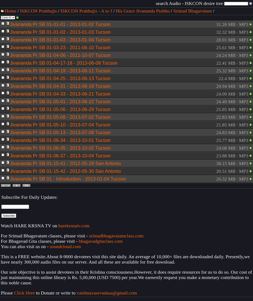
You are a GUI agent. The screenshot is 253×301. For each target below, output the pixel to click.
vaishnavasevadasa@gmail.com (107, 292)
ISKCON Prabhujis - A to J (86, 10)
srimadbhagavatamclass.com (116, 235)
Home (10, 10)
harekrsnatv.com (74, 225)
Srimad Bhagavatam (192, 10)
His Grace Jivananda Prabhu (143, 10)
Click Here (24, 292)
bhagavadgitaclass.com (101, 241)
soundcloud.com (65, 246)
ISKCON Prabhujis (38, 10)
